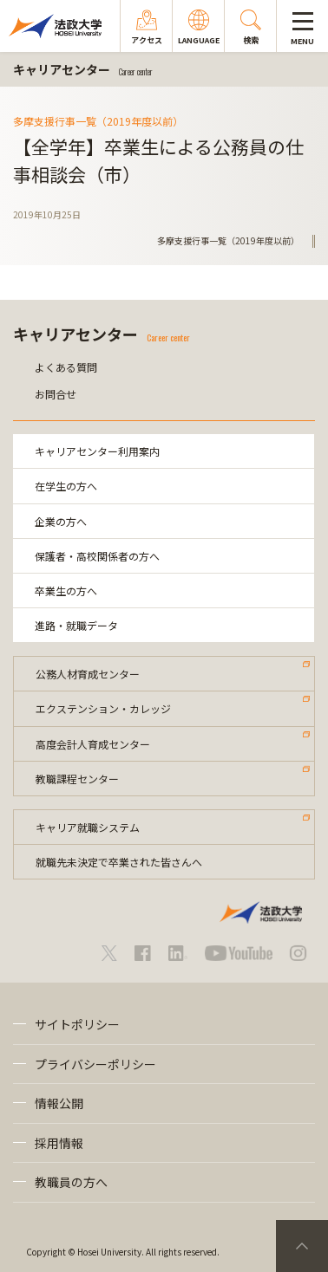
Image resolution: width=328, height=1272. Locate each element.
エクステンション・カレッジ (103, 708)
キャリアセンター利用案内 (97, 451)
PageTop (302, 1246)
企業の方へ (61, 521)
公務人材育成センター (88, 673)
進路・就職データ (76, 625)
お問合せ (55, 393)
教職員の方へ (71, 1182)
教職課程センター (77, 778)
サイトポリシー (77, 1024)
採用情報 (59, 1143)
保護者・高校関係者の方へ (97, 555)
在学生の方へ (66, 485)
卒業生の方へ (66, 590)
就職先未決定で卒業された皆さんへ (119, 861)
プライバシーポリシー (95, 1064)
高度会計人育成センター (93, 744)
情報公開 (59, 1103)
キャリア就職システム (88, 827)
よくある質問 (66, 367)
